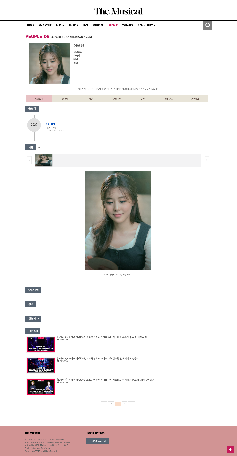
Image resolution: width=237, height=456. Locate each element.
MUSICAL (98, 25)
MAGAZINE (45, 25)
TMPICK (73, 25)
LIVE (85, 25)
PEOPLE (113, 25)
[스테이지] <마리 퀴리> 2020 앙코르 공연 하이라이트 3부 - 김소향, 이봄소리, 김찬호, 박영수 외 (102, 337)
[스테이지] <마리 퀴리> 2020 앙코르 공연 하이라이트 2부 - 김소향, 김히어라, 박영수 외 (98, 358)
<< (104, 404)
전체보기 (38, 98)
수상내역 (116, 98)
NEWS (30, 25)
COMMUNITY (147, 25)
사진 (91, 98)
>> (131, 404)
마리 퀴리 (50, 124)
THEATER (127, 25)
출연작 (64, 98)
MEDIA (60, 25)
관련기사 (169, 98)
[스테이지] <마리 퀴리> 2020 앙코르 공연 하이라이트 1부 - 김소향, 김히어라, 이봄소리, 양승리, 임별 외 (105, 379)
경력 (143, 98)
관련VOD (195, 98)
